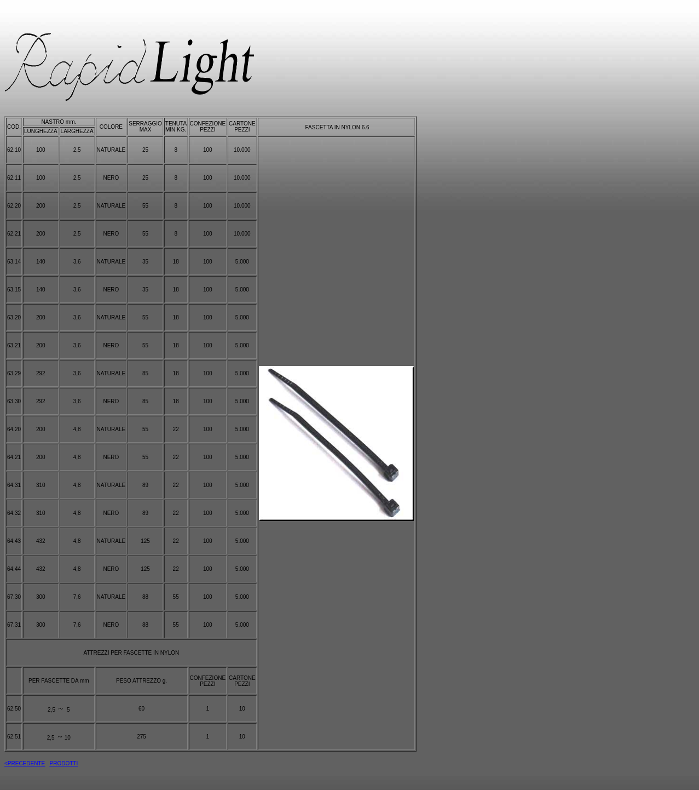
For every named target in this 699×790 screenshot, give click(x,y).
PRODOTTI (64, 763)
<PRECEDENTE (24, 763)
